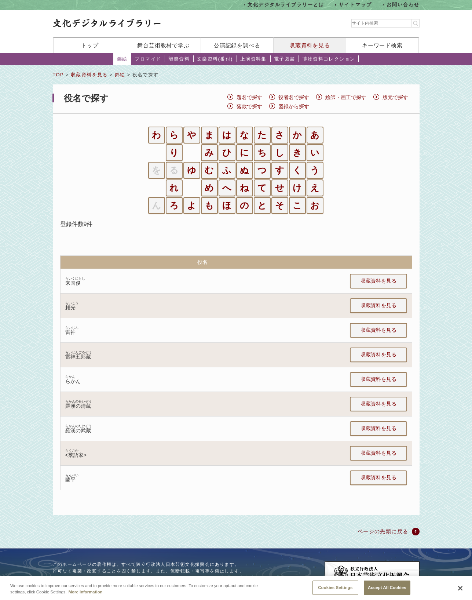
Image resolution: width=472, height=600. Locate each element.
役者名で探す (293, 97)
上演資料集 (253, 59)
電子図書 (284, 59)
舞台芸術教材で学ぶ (163, 45)
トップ (90, 45)
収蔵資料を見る (309, 45)
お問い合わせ (403, 4)
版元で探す (395, 97)
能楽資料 (179, 59)
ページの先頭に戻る (383, 531)
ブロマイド (148, 59)
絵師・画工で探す (345, 97)
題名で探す (249, 97)
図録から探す (293, 106)
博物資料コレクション (328, 59)
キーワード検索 (382, 45)
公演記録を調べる (237, 45)
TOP (58, 74)
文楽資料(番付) (215, 59)
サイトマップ (355, 4)
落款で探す (249, 106)
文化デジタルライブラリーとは (286, 4)
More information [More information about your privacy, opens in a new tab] (86, 597)
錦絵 (122, 59)
